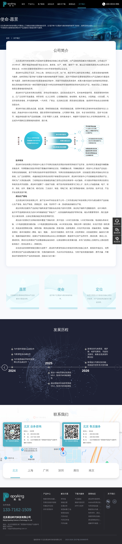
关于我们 (82, 4)
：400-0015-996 (34, 434)
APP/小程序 (79, 506)
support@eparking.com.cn (17, 529)
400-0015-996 (112, 4)
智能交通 (64, 502)
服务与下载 (61, 4)
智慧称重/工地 (66, 509)
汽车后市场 (65, 520)
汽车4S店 (64, 516)
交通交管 (64, 506)
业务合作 (51, 4)
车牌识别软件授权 (49, 502)
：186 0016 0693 (93, 437)
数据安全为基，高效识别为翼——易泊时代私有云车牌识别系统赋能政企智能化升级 (95, 509)
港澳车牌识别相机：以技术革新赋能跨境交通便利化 (95, 516)
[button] (5, 367)
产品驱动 (78, 499)
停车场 (63, 499)
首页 (23, 4)
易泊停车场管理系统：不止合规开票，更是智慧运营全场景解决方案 (95, 499)
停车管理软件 (48, 509)
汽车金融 (64, 523)
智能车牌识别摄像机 (50, 499)
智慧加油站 (65, 513)
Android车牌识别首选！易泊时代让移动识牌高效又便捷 (95, 502)
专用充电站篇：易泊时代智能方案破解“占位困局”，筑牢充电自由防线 (95, 506)
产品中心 (31, 4)
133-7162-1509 (17, 509)
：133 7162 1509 (34, 437)
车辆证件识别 (48, 506)
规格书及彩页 (80, 502)
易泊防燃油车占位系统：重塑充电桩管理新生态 (95, 520)
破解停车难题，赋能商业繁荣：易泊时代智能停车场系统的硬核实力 (95, 523)
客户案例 (41, 4)
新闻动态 (72, 4)
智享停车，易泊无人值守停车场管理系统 (95, 513)
